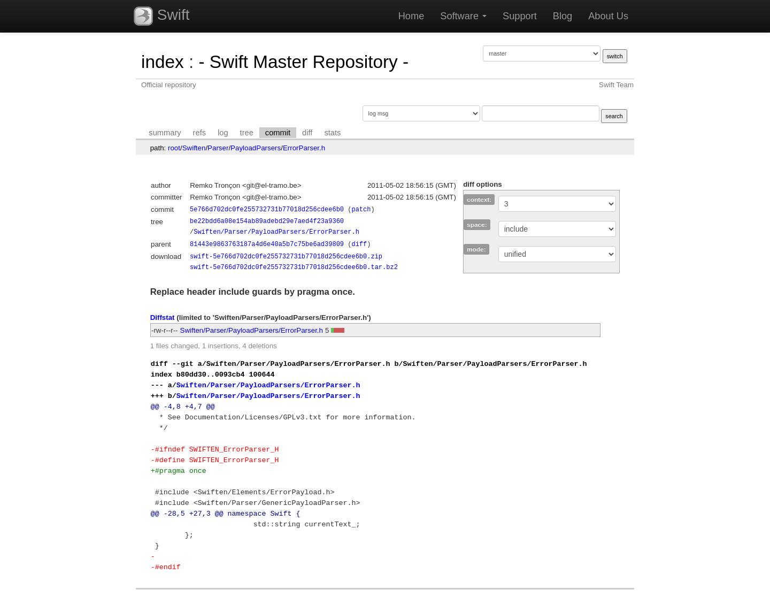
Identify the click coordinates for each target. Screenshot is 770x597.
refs (199, 132)
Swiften (194, 148)
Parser (217, 148)
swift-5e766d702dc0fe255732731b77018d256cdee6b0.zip (286, 256)
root (174, 148)
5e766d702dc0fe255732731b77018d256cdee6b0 (267, 209)
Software (463, 16)
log (223, 132)
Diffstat (162, 317)
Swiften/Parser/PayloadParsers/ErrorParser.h (276, 231)
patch (361, 209)
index (162, 62)
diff (307, 132)
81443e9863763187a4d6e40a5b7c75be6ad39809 (267, 244)
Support (520, 16)
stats (332, 132)
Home (411, 16)
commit (277, 132)
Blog (562, 16)
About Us (608, 16)
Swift (161, 16)
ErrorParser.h (304, 148)
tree (246, 132)
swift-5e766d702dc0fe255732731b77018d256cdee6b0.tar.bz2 (294, 267)
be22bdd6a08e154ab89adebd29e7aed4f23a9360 (267, 221)
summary (165, 132)
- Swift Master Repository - (303, 62)
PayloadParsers (255, 148)
